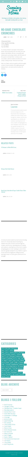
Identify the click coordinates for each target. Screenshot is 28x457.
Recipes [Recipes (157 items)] (20, 372)
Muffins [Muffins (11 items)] (3, 370)
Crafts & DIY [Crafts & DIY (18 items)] (5, 356)
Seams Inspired (8, 437)
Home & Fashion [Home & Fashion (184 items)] (19, 362)
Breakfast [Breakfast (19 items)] (22, 352)
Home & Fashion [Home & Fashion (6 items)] (5, 364)
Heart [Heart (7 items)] (12, 362)
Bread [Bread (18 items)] (16, 352)
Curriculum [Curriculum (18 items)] (19, 356)
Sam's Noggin (7, 435)
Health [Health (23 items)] (3, 362)
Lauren (5, 37)
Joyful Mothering (8, 421)
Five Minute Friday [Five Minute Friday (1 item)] (6, 360)
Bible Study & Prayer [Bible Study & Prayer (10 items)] (7, 352)
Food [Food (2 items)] (18, 360)
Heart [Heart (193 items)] (8, 362)
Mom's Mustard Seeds (10, 430)
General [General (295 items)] (22, 360)
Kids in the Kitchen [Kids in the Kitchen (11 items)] (7, 366)
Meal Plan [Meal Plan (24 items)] (12, 368)
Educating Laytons (9, 410)
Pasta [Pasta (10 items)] (16, 370)
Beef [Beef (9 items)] (10, 348)
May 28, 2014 (9, 175)
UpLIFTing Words (8, 444)
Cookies (3, 82)
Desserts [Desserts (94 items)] (4, 358)
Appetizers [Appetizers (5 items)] (4, 348)
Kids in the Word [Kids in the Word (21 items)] (18, 366)
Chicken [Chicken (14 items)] (8, 354)
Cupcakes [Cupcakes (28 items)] (12, 356)
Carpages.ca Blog (8, 406)
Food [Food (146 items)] (14, 360)
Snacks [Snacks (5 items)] (3, 377)
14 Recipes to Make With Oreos (8, 147)
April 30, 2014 (9, 196)
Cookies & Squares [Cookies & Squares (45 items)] (16, 354)
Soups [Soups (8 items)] (8, 377)
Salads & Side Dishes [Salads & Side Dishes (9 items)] (13, 374)
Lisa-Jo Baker (7, 426)
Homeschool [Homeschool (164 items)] (22, 364)
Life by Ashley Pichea (9, 424)
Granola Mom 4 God (9, 412)
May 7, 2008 (10, 37)
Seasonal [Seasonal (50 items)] (22, 374)
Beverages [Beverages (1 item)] (14, 348)
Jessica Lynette (8, 419)
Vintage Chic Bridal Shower (7, 169)
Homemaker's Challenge (10, 415)
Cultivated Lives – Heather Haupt (12, 408)
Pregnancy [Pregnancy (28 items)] (14, 372)
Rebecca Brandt (8, 433)
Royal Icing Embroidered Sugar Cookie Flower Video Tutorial (13, 191)
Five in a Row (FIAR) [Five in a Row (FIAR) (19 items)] (18, 358)
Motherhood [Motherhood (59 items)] (19, 368)
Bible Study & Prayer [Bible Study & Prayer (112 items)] (7, 350)
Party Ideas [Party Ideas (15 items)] (10, 370)
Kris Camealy (7, 422)
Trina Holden (7, 442)
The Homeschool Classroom (11, 439)
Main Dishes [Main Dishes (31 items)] (4, 368)
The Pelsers (7, 440)
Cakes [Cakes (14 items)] (3, 354)
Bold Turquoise (8, 404)
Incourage (7, 417)
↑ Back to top (14, 454)
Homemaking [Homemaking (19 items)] (14, 364)
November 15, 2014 (10, 153)
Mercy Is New (8, 428)
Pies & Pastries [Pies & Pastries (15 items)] (5, 372)
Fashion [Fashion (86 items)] (10, 358)
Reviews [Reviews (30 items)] (3, 374)
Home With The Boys (9, 413)
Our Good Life (8, 431)
